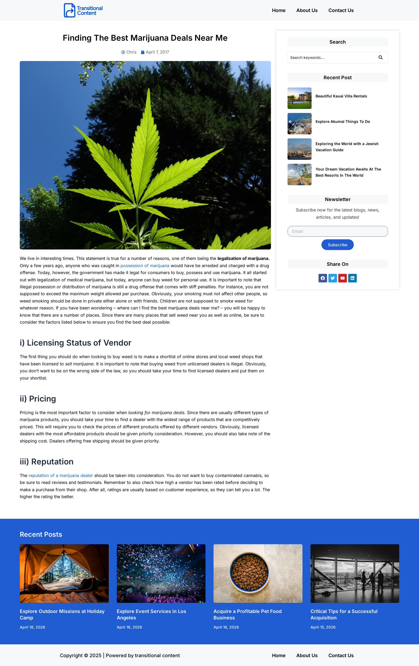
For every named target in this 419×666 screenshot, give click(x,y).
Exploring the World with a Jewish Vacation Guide (347, 146)
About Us (307, 10)
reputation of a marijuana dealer (61, 475)
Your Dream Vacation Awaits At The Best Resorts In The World (348, 172)
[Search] (331, 57)
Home (279, 10)
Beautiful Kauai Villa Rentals (341, 96)
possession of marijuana (145, 265)
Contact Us (341, 10)
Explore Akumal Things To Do (343, 121)
